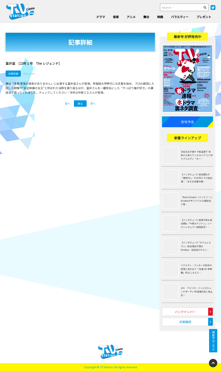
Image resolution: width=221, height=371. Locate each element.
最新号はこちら (213, 340)
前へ (67, 103)
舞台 (146, 17)
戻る (80, 103)
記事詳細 (13, 73)
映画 (160, 17)
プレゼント (203, 17)
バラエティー (180, 17)
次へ (93, 103)
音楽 (116, 17)
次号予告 (187, 121)
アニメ (131, 17)
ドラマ (100, 17)
